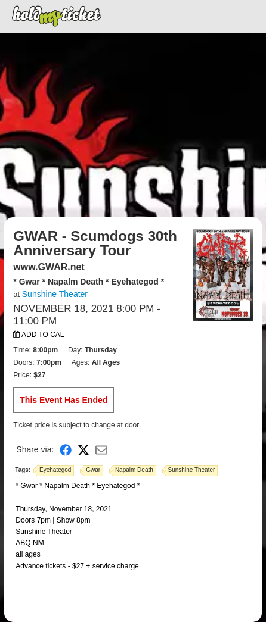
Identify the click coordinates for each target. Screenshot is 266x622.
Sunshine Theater (55, 294)
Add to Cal (38, 334)
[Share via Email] (101, 449)
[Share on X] (83, 449)
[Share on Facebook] (66, 449)
